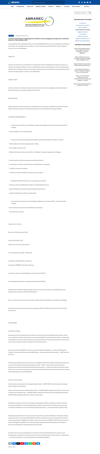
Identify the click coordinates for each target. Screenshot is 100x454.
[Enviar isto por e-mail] (10, 443)
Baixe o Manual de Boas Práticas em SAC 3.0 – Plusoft (82, 84)
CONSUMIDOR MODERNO (83, 25)
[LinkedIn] (79, 2)
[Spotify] (84, 2)
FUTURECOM (82, 23)
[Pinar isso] (22, 443)
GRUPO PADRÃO (82, 27)
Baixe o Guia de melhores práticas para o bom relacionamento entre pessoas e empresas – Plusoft (82, 78)
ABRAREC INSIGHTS (83, 32)
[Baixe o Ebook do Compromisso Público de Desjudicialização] (82, 64)
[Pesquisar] (90, 13)
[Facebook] (90, 2)
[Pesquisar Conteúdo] (83, 13)
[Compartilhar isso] (14, 443)
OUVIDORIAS (82, 34)
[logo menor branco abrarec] (14, 2)
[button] (61, 6)
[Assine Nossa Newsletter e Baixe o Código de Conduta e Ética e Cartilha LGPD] (82, 71)
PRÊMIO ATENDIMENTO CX (83, 38)
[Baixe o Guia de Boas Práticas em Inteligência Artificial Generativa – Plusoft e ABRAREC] (82, 51)
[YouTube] (87, 2)
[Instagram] (82, 2)
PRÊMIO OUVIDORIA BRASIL (82, 40)
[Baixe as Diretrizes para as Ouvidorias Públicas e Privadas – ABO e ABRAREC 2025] (82, 58)
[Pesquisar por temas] (49, 2)
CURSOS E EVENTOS (83, 36)
